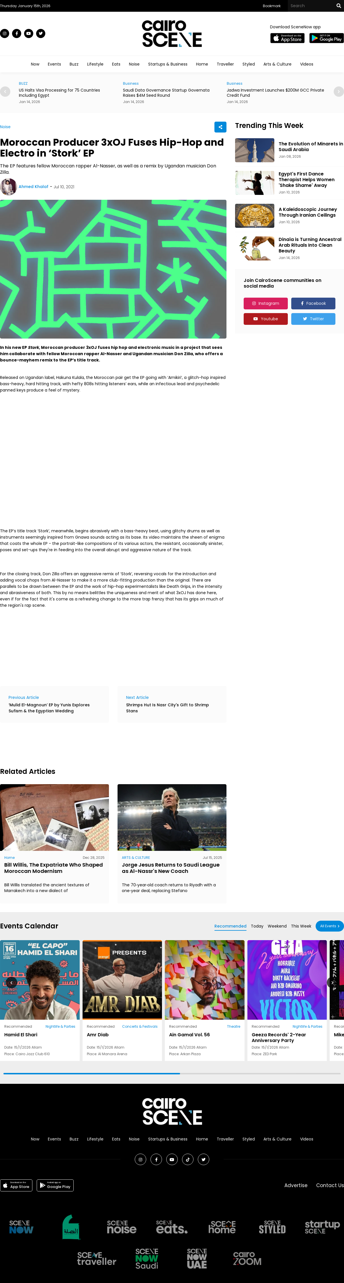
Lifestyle (95, 64)
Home (202, 64)
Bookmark (272, 5)
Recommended (230, 926)
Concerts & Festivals (140, 1026)
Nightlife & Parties (60, 1026)
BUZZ (23, 83)
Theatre (233, 1026)
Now (35, 64)
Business (131, 83)
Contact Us (330, 1185)
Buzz (74, 64)
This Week (301, 926)
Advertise (296, 1185)
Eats (116, 64)
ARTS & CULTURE (136, 857)
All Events (328, 926)
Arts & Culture (277, 64)
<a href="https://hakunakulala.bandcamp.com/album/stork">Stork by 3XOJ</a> (100, 645)
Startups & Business (167, 64)
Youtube (269, 319)
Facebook (316, 303)
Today (257, 926)
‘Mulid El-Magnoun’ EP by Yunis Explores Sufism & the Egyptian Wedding (49, 708)
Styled (249, 64)
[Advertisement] (104, 744)
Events (54, 64)
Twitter (317, 319)
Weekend (277, 926)
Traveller (225, 64)
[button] (339, 91)
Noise (134, 64)
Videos (306, 64)
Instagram (269, 303)
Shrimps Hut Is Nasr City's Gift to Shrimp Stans (167, 708)
